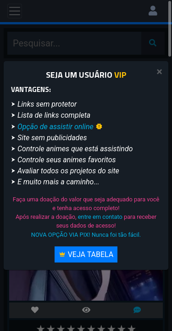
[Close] (159, 72)
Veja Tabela (86, 254)
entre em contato (100, 216)
